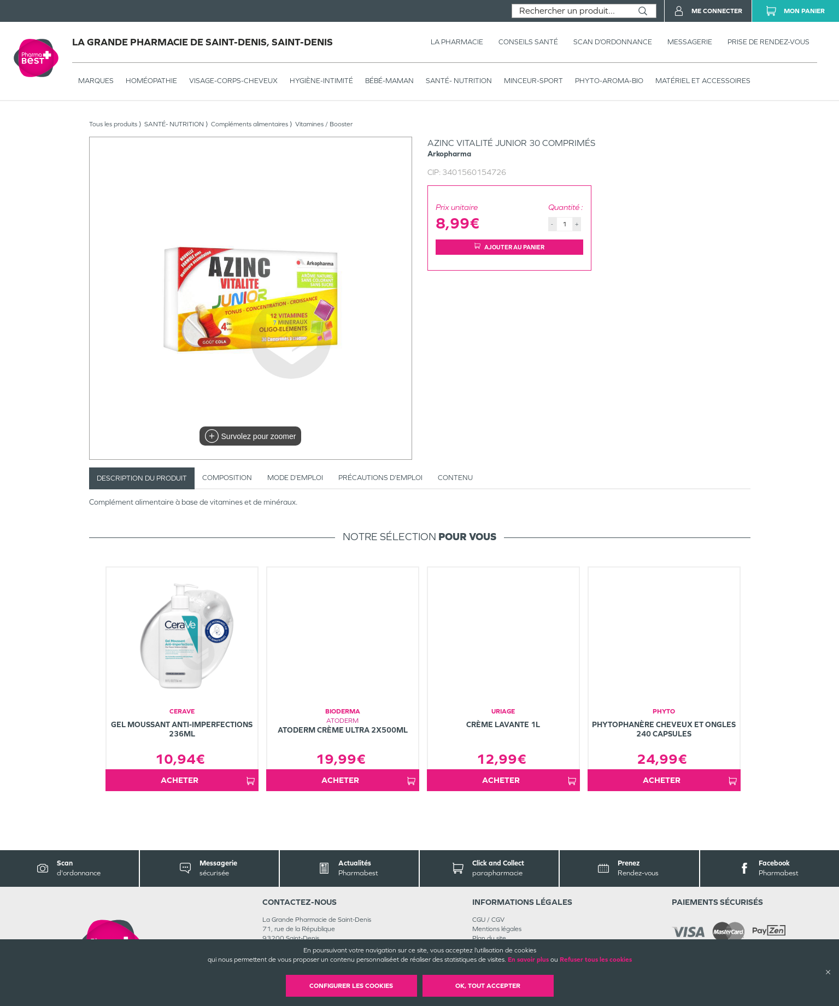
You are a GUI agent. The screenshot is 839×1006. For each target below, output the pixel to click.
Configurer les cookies (351, 986)
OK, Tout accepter (487, 986)
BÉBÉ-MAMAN (389, 81)
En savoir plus (528, 959)
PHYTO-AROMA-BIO (609, 81)
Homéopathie (151, 81)
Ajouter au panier (509, 247)
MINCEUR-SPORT (533, 81)
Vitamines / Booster (324, 124)
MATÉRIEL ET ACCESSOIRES (702, 81)
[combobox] (571, 10)
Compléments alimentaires (249, 124)
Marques (96, 81)
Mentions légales (496, 929)
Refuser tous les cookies (596, 959)
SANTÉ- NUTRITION (459, 81)
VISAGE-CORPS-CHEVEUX (233, 81)
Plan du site (489, 938)
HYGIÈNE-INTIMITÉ (321, 81)
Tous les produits (113, 124)
